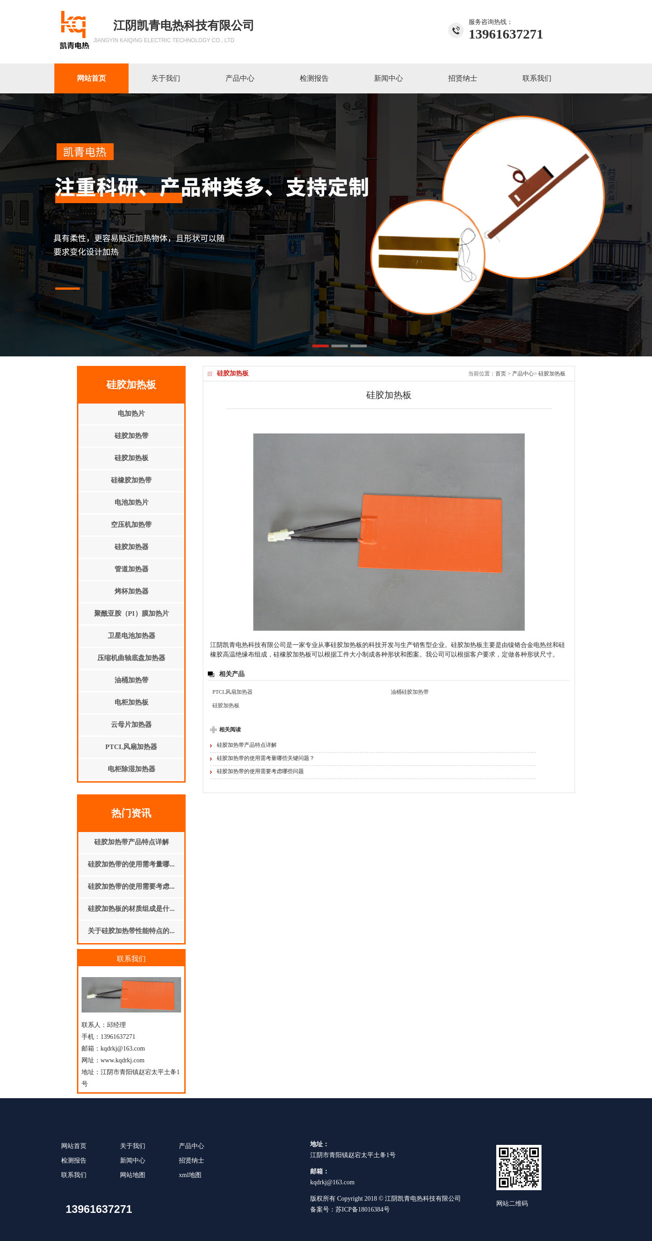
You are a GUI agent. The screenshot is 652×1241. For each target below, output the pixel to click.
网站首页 (91, 78)
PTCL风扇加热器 (232, 692)
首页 (500, 373)
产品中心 (239, 78)
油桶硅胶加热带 (410, 692)
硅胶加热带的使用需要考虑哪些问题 (260, 771)
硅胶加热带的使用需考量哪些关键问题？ (266, 758)
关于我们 (165, 78)
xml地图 (190, 1175)
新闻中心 (388, 78)
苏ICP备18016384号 (363, 1209)
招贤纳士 (462, 78)
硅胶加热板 (552, 373)
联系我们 (537, 78)
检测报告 (314, 78)
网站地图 (132, 1175)
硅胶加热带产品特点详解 (247, 745)
